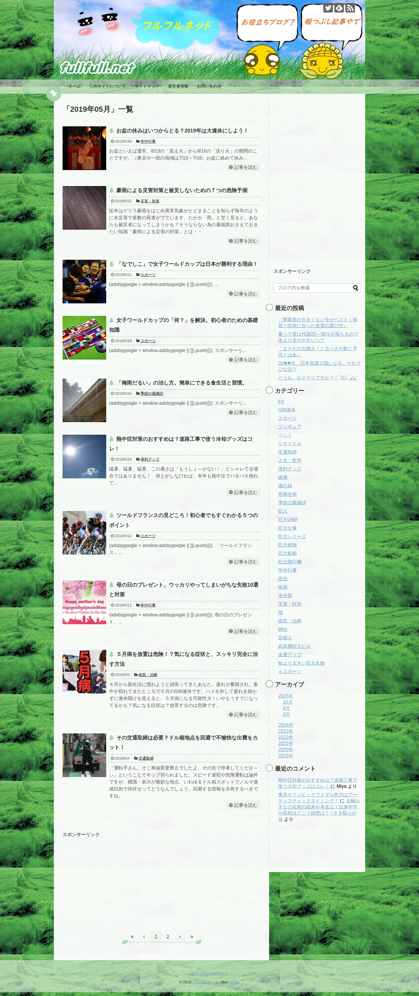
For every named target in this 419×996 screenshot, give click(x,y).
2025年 (285, 696)
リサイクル (289, 443)
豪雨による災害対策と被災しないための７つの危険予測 (181, 191)
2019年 (285, 755)
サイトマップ (147, 86)
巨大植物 (287, 544)
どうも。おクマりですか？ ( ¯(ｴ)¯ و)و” (318, 377)
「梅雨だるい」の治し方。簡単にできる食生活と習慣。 (181, 384)
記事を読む (245, 167)
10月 (288, 702)
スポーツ (148, 275)
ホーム (74, 86)
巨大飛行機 (289, 561)
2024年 (285, 725)
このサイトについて (107, 86)
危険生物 (287, 494)
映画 (282, 587)
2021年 (285, 743)
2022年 (285, 737)
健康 (282, 477)
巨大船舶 (287, 553)
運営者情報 (178, 86)
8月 (286, 708)
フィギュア (289, 426)
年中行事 (148, 141)
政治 (282, 578)
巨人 (282, 511)
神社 (282, 629)
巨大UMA (288, 519)
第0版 (234, 986)
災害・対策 (150, 201)
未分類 (285, 595)
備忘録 (285, 485)
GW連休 (287, 409)
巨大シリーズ (292, 536)
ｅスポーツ (289, 671)
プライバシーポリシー (209, 977)
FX (281, 401)
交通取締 (146, 762)
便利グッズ (150, 461)
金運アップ (289, 654)
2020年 (285, 749)
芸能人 (285, 637)
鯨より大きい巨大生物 (301, 663)
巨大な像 (287, 528)
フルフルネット (205, 986)
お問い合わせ (209, 86)
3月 (286, 714)
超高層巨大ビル (294, 646)
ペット (285, 435)
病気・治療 (148, 678)
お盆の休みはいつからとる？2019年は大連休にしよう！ (182, 131)
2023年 (285, 731)
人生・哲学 (289, 460)
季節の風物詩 (152, 395)
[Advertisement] (161, 882)
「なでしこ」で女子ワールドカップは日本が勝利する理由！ (187, 265)
